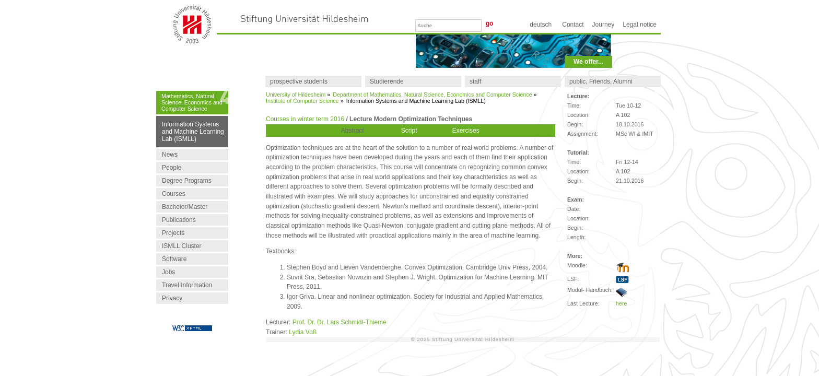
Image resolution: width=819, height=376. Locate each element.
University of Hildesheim (295, 94)
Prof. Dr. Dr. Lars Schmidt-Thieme (339, 322)
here (621, 303)
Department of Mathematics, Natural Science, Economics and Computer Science (432, 94)
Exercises (465, 130)
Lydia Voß (303, 332)
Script (409, 130)
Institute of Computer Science (302, 101)
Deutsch (541, 24)
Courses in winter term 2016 (305, 119)
